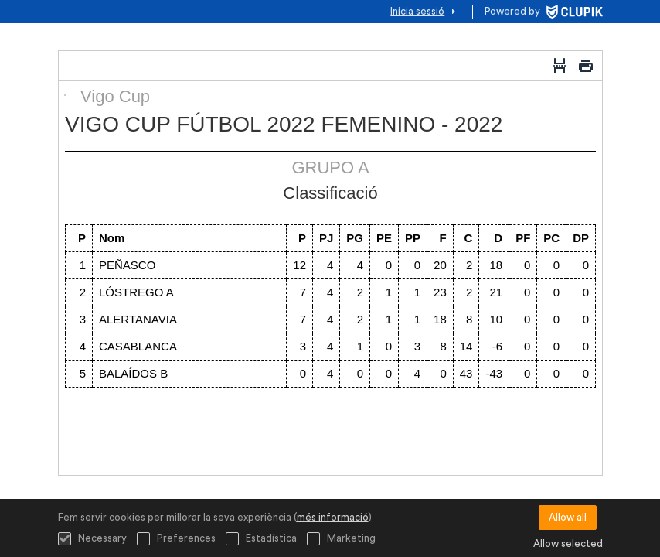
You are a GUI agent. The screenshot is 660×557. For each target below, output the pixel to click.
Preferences (176, 538)
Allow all (568, 517)
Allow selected (568, 543)
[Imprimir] (586, 66)
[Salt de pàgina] (559, 66)
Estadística (261, 538)
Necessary (92, 538)
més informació (333, 517)
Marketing (341, 538)
